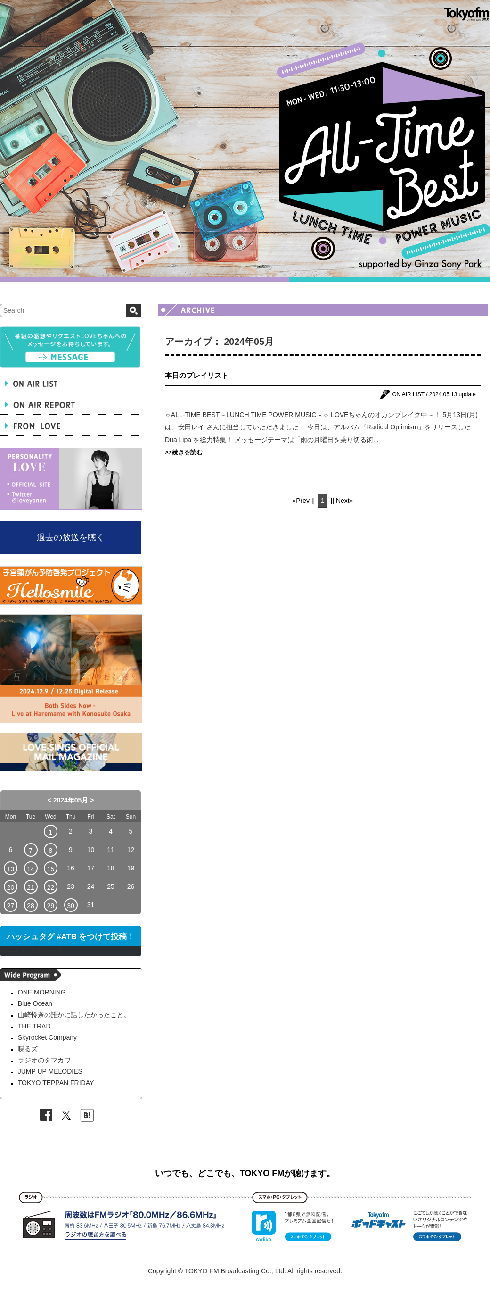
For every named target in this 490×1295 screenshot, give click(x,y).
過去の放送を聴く (71, 537)
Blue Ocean (35, 1003)
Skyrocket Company (47, 1037)
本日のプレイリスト (197, 375)
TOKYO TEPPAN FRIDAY (56, 1082)
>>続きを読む (184, 452)
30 (70, 906)
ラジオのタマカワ (44, 1060)
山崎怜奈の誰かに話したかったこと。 (74, 1015)
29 (51, 906)
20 (11, 887)
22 (51, 887)
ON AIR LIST (408, 394)
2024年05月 (71, 800)
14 (30, 869)
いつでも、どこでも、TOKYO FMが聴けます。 (245, 1173)
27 (11, 906)
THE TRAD (34, 1026)
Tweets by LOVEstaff (30, 951)
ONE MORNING (42, 992)
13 (11, 869)
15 (51, 869)
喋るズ (28, 1049)
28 (30, 906)
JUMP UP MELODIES (50, 1071)
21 (30, 887)
